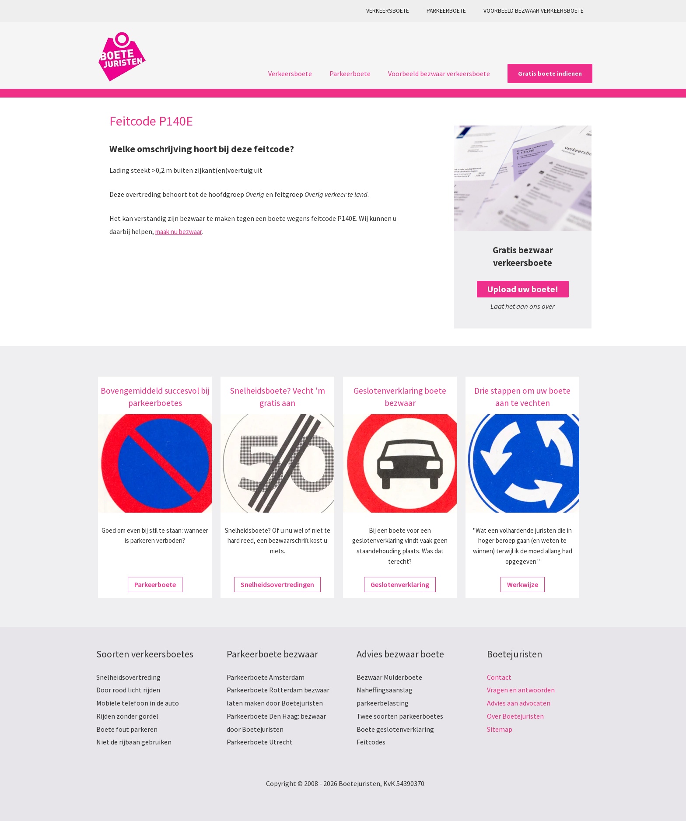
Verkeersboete (401, 10)
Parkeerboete (454, 10)
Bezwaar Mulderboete (389, 677)
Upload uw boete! (522, 289)
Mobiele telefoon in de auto (137, 703)
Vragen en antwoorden (521, 689)
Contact (499, 677)
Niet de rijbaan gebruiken (134, 741)
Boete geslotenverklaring (395, 729)
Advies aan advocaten (518, 703)
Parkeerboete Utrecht (260, 741)
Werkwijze (522, 584)
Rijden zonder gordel (127, 716)
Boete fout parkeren (127, 729)
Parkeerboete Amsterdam (265, 677)
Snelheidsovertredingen (277, 584)
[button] (550, 73)
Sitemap (499, 729)
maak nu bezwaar (181, 231)
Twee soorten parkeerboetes (400, 716)
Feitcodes (371, 741)
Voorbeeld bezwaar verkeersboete (536, 10)
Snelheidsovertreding (128, 677)
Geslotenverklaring (400, 584)
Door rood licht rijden (128, 689)
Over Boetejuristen (515, 716)
